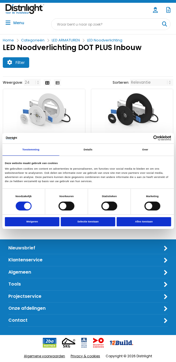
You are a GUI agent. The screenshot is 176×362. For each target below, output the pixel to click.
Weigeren (32, 221)
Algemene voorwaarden (44, 356)
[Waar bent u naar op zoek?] (164, 24)
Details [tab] (88, 149)
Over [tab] (145, 149)
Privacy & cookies (85, 356)
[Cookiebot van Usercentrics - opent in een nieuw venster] (147, 138)
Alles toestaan (144, 221)
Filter (16, 62)
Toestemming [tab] (30, 149)
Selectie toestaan (87, 221)
